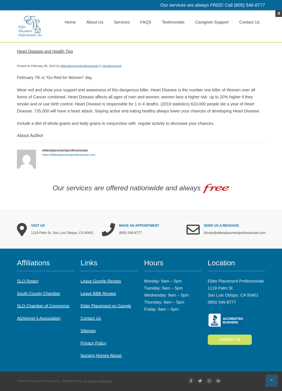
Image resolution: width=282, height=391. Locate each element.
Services (122, 22)
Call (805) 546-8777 (245, 5)
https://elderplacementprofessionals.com (69, 154)
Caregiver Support (212, 22)
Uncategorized (111, 66)
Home (70, 22)
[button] (271, 380)
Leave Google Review (101, 281)
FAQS (145, 22)
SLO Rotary (27, 281)
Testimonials (173, 22)
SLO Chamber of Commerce (43, 306)
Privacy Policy (93, 343)
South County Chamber (38, 293)
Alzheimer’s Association (38, 318)
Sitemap (88, 330)
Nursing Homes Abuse (101, 355)
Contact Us (249, 22)
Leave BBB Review (98, 293)
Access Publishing (100, 381)
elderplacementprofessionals (79, 66)
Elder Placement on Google (106, 306)
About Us (94, 22)
